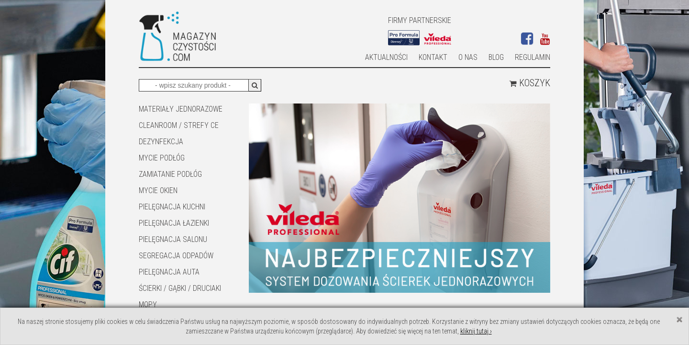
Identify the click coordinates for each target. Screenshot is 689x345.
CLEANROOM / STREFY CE (179, 125)
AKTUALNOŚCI (386, 57)
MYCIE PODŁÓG (162, 157)
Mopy (148, 304)
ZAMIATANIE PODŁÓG (170, 174)
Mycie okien (158, 190)
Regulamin (532, 57)
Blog (496, 57)
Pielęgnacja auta (169, 271)
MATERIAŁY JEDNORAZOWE (180, 109)
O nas (468, 57)
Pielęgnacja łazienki (174, 223)
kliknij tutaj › (476, 331)
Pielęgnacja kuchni (172, 206)
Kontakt (433, 57)
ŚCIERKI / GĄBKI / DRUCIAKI (180, 288)
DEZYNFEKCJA (161, 141)
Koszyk (529, 83)
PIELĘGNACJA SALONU (173, 239)
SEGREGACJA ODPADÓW (176, 255)
